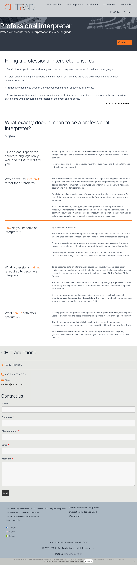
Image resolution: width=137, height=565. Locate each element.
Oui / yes (88, 561)
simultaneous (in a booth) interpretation (81, 246)
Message (7, 458)
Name (6, 403)
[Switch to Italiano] (11, 536)
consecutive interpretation (102, 213)
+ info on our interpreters (117, 103)
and (73, 298)
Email (5, 445)
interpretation (69, 227)
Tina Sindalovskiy (73, 554)
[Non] (134, 561)
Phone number (10, 431)
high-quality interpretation (56, 95)
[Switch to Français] (11, 527)
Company (8, 417)
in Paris (114, 273)
